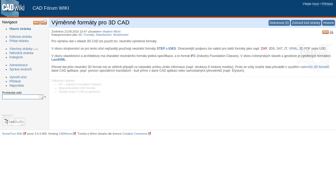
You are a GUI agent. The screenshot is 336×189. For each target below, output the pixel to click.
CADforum (65, 133)
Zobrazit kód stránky (306, 23)
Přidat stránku (19, 41)
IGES (172, 48)
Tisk (332, 32)
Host (315, 4)
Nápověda (16, 85)
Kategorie (16, 57)
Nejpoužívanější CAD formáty (77, 88)
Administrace (18, 65)
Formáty (89, 34)
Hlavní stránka (20, 29)
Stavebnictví (104, 34)
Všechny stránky (21, 49)
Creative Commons (134, 133)
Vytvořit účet (18, 77)
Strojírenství (121, 34)
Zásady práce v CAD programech (79, 91)
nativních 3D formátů (314, 67)
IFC (193, 56)
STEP (161, 48)
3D (80, 34)
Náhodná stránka (21, 53)
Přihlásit (327, 4)
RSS (325, 31)
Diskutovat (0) (279, 23)
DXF (264, 48)
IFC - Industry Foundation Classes (80, 84)
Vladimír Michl (111, 31)
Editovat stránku (20, 37)
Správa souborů (20, 69)
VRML (293, 48)
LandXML (58, 59)
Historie (328, 23)
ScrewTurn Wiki (12, 133)
